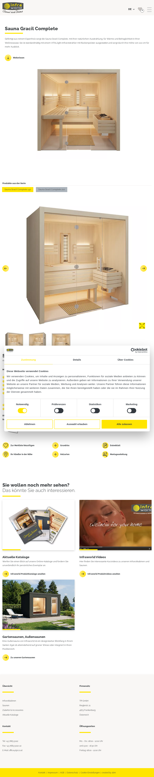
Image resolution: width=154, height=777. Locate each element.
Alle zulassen (124, 424)
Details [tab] (77, 359)
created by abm (109, 772)
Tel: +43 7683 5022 (10, 741)
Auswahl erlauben (77, 424)
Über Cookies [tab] (125, 359)
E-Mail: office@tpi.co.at (12, 750)
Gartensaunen (13, 637)
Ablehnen (29, 424)
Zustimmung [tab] (28, 359)
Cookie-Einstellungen (90, 772)
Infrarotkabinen (9, 701)
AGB (62, 772)
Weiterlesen (18, 57)
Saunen (5, 705)
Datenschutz (72, 772)
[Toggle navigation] (149, 10)
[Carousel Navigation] (74, 268)
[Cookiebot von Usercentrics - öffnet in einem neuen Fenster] (133, 350)
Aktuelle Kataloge (10, 715)
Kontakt (41, 772)
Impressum (53, 772)
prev (5, 268)
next (143, 268)
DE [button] (131, 9)
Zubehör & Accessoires (12, 710)
